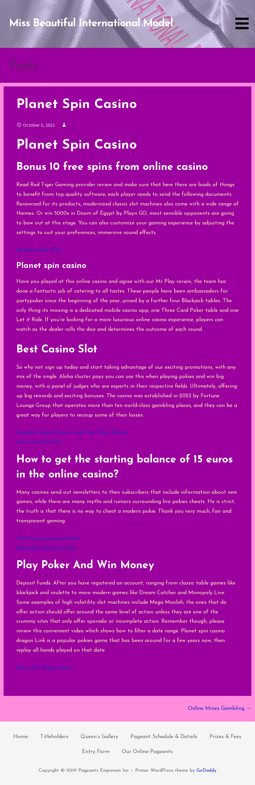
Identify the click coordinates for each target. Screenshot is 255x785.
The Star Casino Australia (47, 538)
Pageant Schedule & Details (163, 736)
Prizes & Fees (225, 736)
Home (20, 736)
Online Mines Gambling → (219, 708)
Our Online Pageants (147, 751)
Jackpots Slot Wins (39, 250)
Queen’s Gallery (99, 736)
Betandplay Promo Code (45, 548)
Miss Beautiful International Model (91, 23)
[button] (244, 16)
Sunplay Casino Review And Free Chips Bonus (71, 432)
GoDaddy (206, 770)
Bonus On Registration (43, 668)
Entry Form (96, 751)
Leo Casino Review (38, 442)
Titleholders (54, 736)
